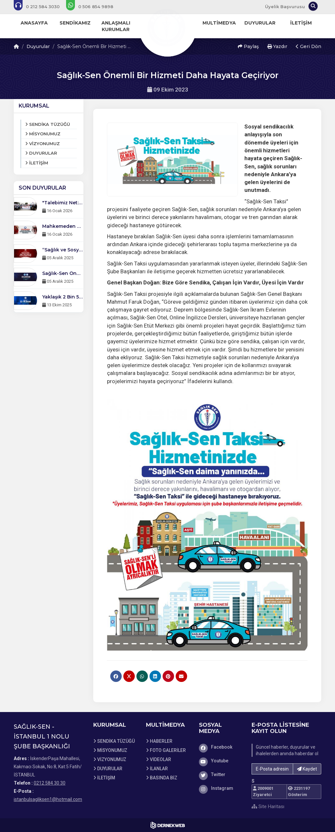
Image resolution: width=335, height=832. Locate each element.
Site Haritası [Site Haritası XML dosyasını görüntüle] (268, 806)
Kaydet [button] (307, 769)
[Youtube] (220, 760)
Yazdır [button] (277, 46)
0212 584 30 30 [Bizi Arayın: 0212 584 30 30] (49, 783)
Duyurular (38, 46)
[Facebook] (220, 747)
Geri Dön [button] (308, 46)
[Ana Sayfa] (167, 27)
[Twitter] (220, 774)
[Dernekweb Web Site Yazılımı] (167, 825)
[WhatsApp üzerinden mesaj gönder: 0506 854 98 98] (94, 6)
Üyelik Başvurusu (285, 6)
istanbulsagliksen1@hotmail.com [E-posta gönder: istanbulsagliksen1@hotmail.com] (48, 799)
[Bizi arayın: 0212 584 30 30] (41, 6)
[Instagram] (220, 788)
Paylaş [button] (248, 46)
